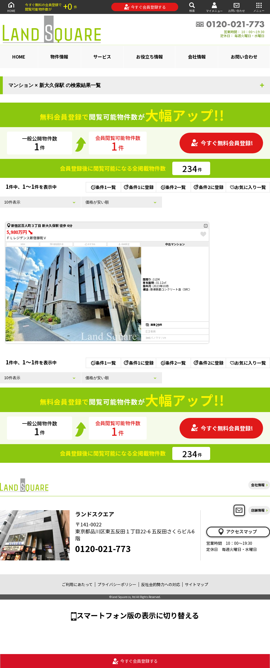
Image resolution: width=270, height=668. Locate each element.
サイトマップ (196, 584)
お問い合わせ (236, 6)
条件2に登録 (208, 187)
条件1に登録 (138, 187)
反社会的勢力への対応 (160, 584)
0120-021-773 (103, 548)
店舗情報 (257, 510)
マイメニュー (214, 7)
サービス (102, 56)
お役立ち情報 (149, 56)
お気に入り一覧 (248, 187)
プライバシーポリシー (116, 584)
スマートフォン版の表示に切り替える (138, 615)
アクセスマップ (237, 531)
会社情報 (197, 56)
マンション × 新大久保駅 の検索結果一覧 (54, 85)
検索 (192, 6)
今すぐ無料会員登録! (222, 143)
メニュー (259, 6)
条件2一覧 (173, 187)
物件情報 (59, 56)
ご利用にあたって (77, 584)
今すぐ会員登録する (145, 7)
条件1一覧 (103, 187)
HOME (11, 7)
